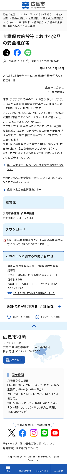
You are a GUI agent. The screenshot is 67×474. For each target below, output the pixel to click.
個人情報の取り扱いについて (37, 443)
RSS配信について (27, 448)
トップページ (25, 14)
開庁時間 (18, 374)
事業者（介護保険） (53, 18)
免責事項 (8, 448)
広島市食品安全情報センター (24, 189)
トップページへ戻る (50, 317)
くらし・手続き (44, 14)
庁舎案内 (16, 360)
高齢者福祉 (18, 18)
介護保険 (34, 18)
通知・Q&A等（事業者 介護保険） (24, 22)
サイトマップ (10, 443)
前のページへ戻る (21, 317)
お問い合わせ (42, 471)
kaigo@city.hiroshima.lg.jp (34, 293)
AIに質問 (58, 471)
